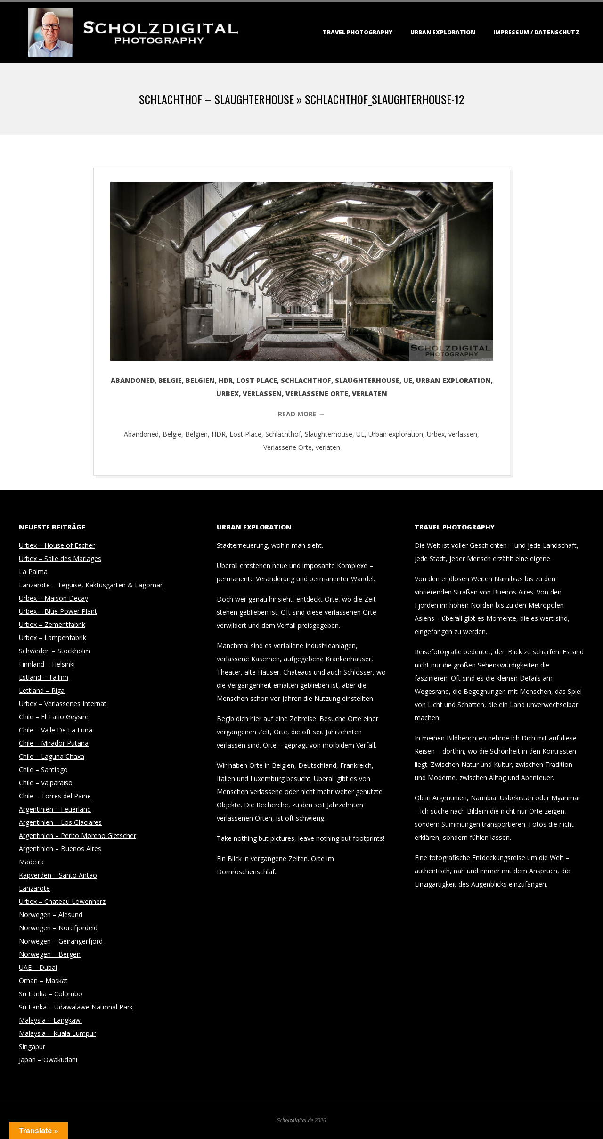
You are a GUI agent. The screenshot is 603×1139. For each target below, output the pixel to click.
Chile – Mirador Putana (54, 743)
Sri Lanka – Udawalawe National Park (76, 1006)
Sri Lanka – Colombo (50, 993)
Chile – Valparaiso (46, 782)
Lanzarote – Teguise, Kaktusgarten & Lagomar (91, 584)
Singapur (32, 1046)
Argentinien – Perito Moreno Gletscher (77, 835)
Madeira (31, 861)
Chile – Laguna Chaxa (51, 756)
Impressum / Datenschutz (536, 32)
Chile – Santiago (43, 769)
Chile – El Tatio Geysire (54, 716)
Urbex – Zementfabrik (52, 624)
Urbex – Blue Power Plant (58, 611)
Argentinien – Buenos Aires (60, 848)
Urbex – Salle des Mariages (60, 558)
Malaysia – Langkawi (50, 1020)
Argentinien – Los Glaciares (60, 822)
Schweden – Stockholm (54, 650)
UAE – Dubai (38, 967)
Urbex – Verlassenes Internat (62, 703)
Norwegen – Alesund (50, 914)
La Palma (33, 571)
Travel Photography (357, 32)
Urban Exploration (442, 32)
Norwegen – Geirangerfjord (61, 940)
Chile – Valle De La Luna (55, 729)
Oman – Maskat (43, 980)
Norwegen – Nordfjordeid (58, 927)
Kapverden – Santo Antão (58, 875)
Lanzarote (34, 888)
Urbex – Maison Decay (53, 598)
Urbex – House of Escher (57, 545)
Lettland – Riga (42, 690)
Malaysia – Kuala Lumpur (57, 1033)
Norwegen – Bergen (50, 954)
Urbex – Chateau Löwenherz (62, 901)
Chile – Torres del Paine (55, 795)
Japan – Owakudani (48, 1059)
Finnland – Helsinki (47, 663)
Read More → (301, 413)
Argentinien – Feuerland (55, 809)
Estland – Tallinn (43, 677)
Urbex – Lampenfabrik (52, 637)
